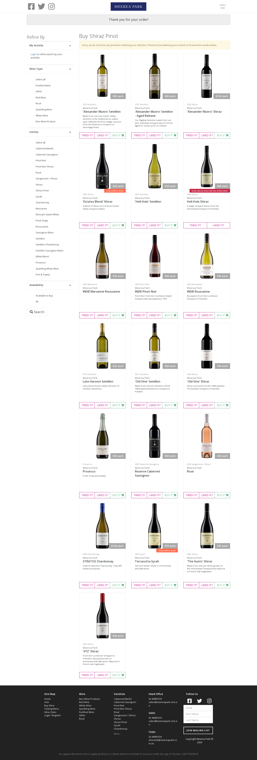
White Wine (42, 115)
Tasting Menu (51, 708)
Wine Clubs (50, 712)
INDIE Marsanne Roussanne (102, 289)
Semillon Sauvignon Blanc (50, 250)
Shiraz (39, 184)
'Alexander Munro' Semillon (102, 110)
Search (37, 312)
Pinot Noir (41, 160)
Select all (40, 79)
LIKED (102, 135)
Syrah (39, 196)
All (37, 301)
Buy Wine (49, 705)
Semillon (40, 238)
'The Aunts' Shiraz (206, 559)
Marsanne (41, 208)
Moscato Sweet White (47, 214)
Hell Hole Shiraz (206, 200)
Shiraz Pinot (42, 190)
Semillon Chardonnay (47, 244)
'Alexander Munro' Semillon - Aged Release (154, 112)
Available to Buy (44, 295)
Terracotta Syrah (154, 559)
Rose (206, 469)
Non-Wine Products (89, 698)
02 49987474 (155, 698)
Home (47, 698)
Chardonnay (42, 202)
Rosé (38, 103)
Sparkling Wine (44, 109)
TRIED (87, 135)
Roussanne (42, 226)
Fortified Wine (43, 85)
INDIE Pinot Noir (154, 289)
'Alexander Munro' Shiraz (206, 110)
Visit (46, 702)
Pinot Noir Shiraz (45, 166)
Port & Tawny (43, 274)
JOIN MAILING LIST (198, 730)
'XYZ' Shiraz (102, 649)
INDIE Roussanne (206, 289)
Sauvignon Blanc (45, 232)
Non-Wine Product (45, 121)
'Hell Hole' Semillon (154, 200)
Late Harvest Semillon (102, 379)
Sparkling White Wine (47, 268)
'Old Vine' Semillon (154, 379)
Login (33, 54)
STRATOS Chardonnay (102, 559)
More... (117, 733)
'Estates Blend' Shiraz (102, 200)
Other (39, 91)
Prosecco (41, 262)
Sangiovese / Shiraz (46, 178)
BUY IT (118, 135)
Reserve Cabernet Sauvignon (154, 471)
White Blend (42, 256)
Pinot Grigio (42, 220)
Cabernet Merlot (44, 148)
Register (56, 715)
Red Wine (41, 97)
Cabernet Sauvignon (47, 154)
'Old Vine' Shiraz (206, 379)
